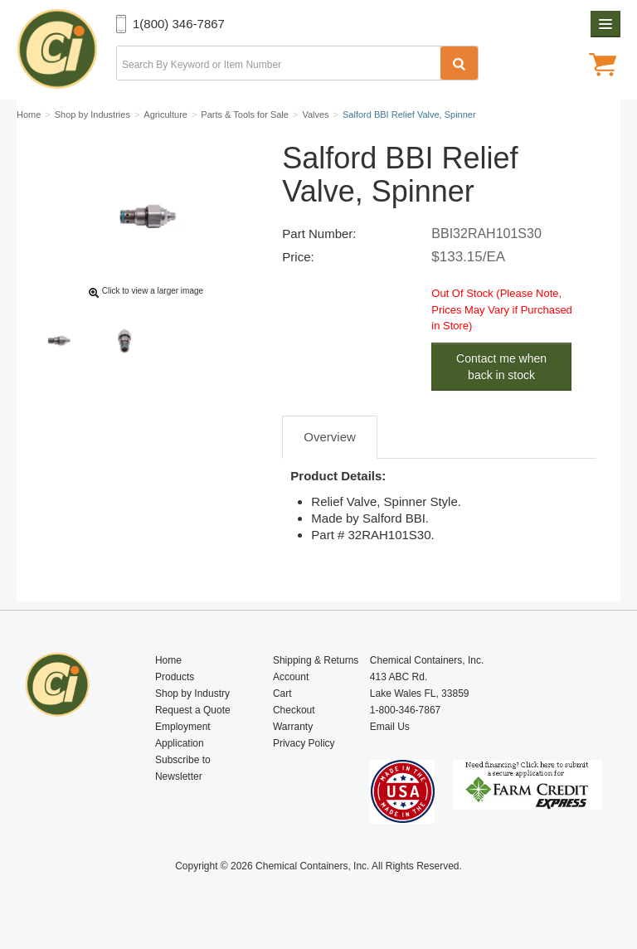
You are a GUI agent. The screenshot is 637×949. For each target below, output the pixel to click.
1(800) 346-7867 (179, 24)
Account (291, 677)
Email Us (390, 726)
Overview (330, 437)
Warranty (293, 726)
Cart (282, 693)
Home (168, 660)
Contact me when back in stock (501, 367)
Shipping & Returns (315, 660)
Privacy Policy (304, 743)
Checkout (294, 710)
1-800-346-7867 (405, 710)
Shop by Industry (192, 693)
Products (174, 677)
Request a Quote (193, 710)
